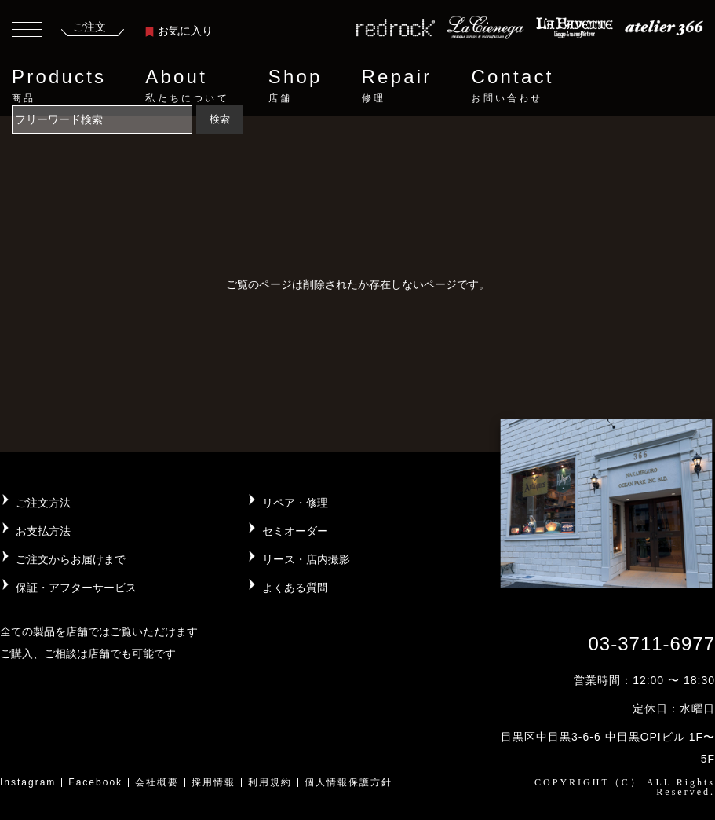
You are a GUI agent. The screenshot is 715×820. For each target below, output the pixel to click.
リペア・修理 (295, 502)
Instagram (28, 782)
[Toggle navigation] (27, 31)
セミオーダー (295, 531)
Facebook (95, 782)
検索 (220, 119)
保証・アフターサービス (76, 587)
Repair (397, 85)
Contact (512, 85)
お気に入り (179, 30)
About (186, 85)
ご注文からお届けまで (71, 559)
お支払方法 (43, 531)
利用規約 (270, 782)
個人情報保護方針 (348, 782)
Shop (295, 85)
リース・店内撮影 (306, 559)
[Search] (102, 119)
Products (59, 85)
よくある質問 (295, 587)
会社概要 (157, 782)
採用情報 (213, 782)
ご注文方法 (43, 502)
